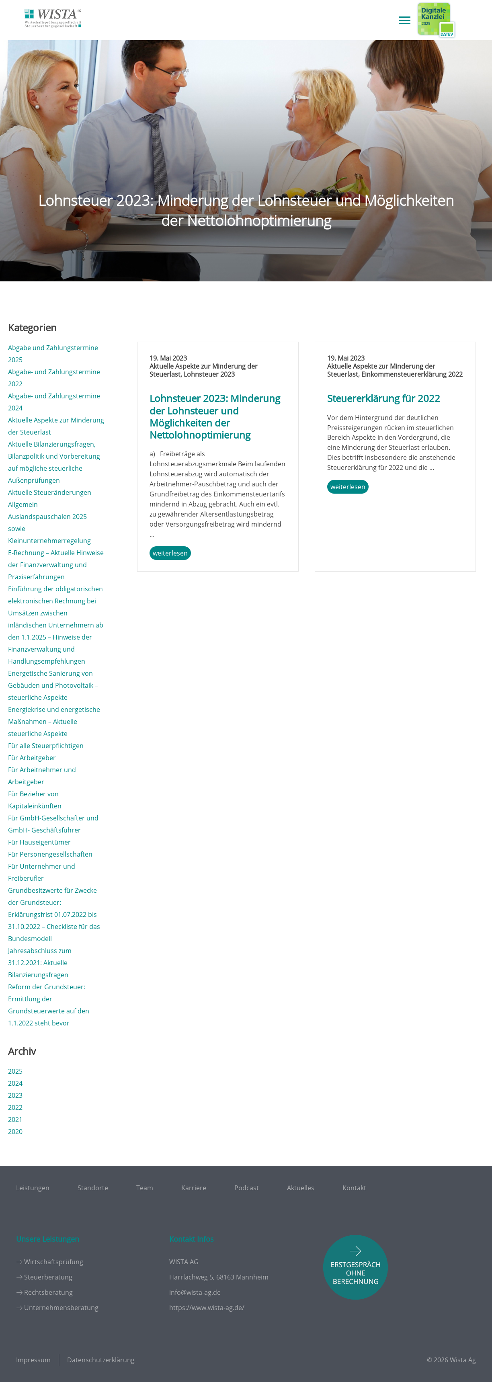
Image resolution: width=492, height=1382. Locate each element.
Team (144, 1187)
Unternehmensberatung (61, 1307)
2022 (15, 1107)
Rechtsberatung (48, 1292)
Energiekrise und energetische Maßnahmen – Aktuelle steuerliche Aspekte (54, 721)
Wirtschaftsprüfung (53, 1261)
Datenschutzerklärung (101, 1359)
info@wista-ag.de (195, 1292)
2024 (15, 1083)
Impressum (33, 1359)
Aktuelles (300, 1187)
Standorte (93, 1187)
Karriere (193, 1187)
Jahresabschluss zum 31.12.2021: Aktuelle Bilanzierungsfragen (40, 962)
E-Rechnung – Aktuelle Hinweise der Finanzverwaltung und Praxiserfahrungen (56, 564)
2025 (15, 1071)
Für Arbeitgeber (32, 757)
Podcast (246, 1187)
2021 (15, 1119)
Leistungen (32, 1187)
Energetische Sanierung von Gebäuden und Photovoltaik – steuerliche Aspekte (53, 685)
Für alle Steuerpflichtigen (46, 745)
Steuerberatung (48, 1277)
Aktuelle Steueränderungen (49, 492)
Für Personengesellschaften (50, 854)
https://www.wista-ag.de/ (206, 1307)
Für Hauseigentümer (39, 842)
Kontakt (354, 1187)
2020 (15, 1131)
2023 (15, 1095)
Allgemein (23, 504)
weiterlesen (170, 553)
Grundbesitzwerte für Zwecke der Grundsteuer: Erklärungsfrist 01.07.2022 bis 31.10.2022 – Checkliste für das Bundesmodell (54, 914)
